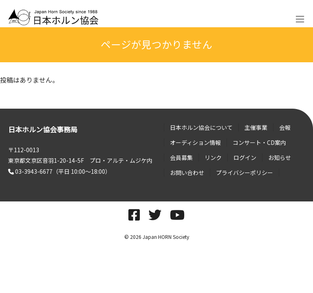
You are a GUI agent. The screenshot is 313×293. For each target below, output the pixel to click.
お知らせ (279, 157)
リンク (213, 157)
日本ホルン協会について (201, 127)
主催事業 (256, 127)
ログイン (245, 157)
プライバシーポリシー (244, 172)
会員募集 (181, 157)
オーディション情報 (195, 142)
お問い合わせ (187, 172)
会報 (285, 127)
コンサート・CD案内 (259, 142)
